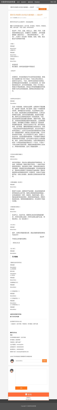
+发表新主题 (42, 9)
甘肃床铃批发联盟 (8, 2)
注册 (55, 2)
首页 (18, 2)
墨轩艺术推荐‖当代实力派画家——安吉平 (22, 7)
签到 (30, 394)
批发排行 (23, 2)
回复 (21, 388)
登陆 (51, 2)
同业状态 (37, 2)
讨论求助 (15, 17)
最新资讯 (30, 2)
